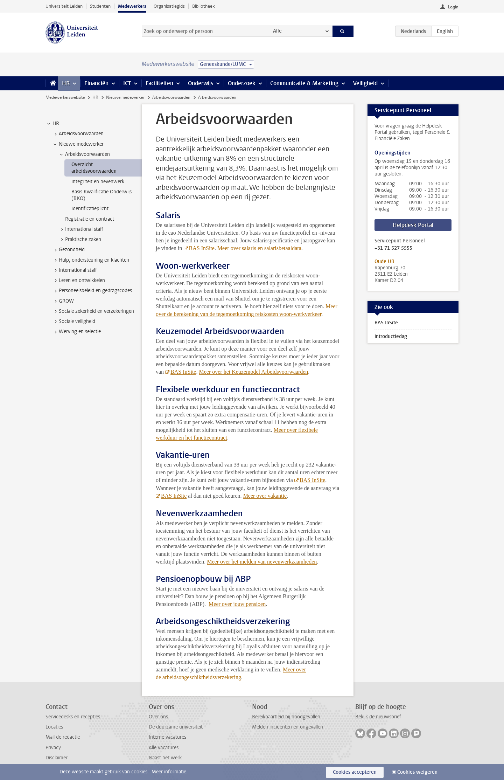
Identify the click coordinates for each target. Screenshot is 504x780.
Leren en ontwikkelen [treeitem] (78, 280)
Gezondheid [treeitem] (68, 249)
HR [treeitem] (52, 123)
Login (453, 7)
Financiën (96, 83)
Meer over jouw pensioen (237, 604)
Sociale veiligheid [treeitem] (73, 321)
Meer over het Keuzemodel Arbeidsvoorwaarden (253, 372)
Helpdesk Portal (413, 225)
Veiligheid (365, 83)
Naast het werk (165, 757)
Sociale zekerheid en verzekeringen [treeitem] (93, 311)
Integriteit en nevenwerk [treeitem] (97, 181)
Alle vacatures (163, 747)
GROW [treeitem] (63, 301)
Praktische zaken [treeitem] (79, 239)
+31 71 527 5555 (393, 248)
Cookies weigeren (417, 772)
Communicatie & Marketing (304, 83)
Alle (277, 31)
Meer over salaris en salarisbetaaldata (259, 248)
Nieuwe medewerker (125, 97)
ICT (127, 83)
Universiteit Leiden (64, 6)
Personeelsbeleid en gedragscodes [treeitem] (92, 290)
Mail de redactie (63, 737)
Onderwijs (200, 83)
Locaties (54, 727)
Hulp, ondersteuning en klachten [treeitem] (90, 260)
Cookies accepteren (355, 772)
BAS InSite (202, 248)
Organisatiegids (169, 6)
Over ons (158, 716)
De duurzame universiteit (176, 727)
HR (66, 83)
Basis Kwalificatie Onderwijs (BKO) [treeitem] (101, 195)
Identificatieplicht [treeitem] (89, 208)
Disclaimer (57, 757)
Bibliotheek (203, 6)
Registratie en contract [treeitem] (89, 219)
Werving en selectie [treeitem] (76, 331)
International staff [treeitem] (80, 229)
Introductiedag (390, 336)
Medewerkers (132, 6)
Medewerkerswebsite (65, 97)
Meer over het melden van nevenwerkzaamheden (262, 562)
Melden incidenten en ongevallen (287, 727)
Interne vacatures (167, 737)
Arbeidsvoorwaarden (171, 97)
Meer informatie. (170, 771)
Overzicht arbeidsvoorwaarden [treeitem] (94, 167)
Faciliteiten (159, 83)
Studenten (100, 6)
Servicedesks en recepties (73, 716)
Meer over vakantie (265, 496)
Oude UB (384, 261)
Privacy (53, 747)
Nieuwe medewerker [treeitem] (78, 144)
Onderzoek (241, 83)
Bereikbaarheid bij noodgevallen (286, 716)
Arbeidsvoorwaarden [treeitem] (78, 133)
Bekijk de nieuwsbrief (378, 716)
